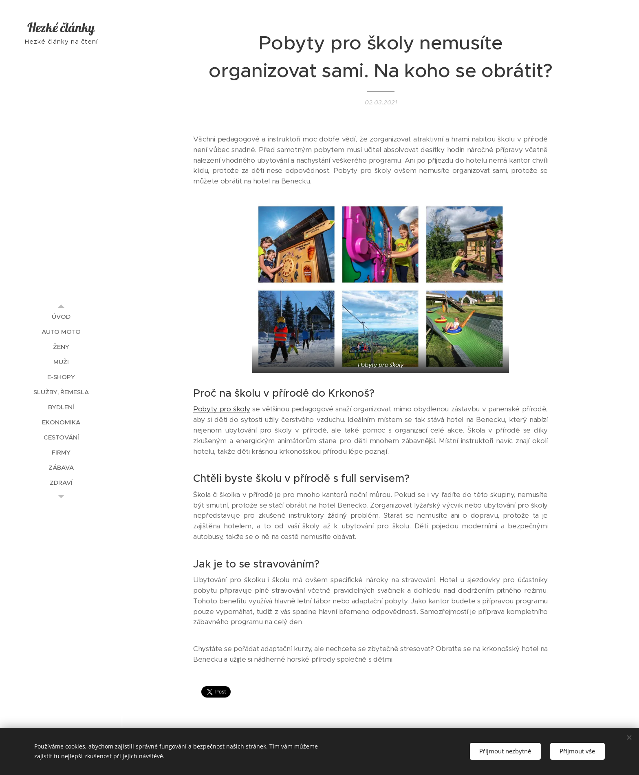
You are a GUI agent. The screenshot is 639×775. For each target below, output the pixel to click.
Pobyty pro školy (221, 408)
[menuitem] (61, 316)
